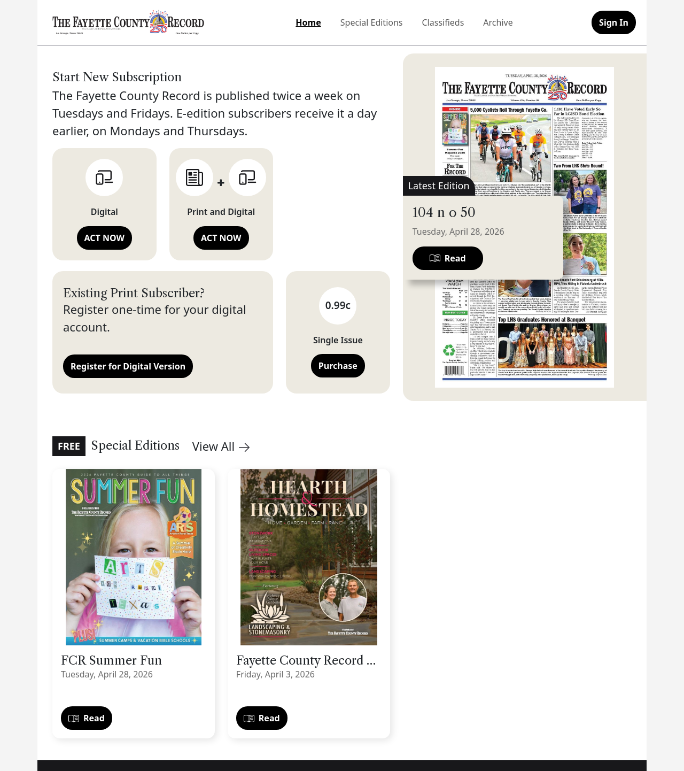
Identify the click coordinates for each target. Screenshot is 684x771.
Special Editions (371, 22)
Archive (497, 22)
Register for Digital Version (128, 366)
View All (221, 446)
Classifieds (443, 22)
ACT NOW (104, 238)
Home (308, 22)
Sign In (613, 22)
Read (86, 718)
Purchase (337, 366)
